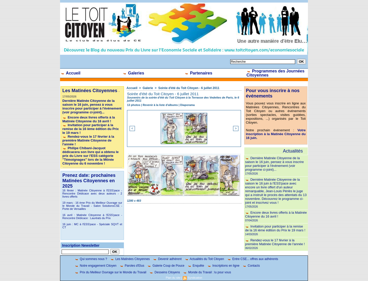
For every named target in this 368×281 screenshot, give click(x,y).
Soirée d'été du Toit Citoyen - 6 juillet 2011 (188, 88)
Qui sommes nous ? (91, 259)
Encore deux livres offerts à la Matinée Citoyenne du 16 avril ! (88, 119)
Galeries (133, 73)
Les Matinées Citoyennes (130, 259)
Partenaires (198, 73)
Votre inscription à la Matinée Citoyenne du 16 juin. (276, 134)
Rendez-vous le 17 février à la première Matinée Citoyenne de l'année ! (88, 140)
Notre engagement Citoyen (96, 265)
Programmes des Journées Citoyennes (276, 73)
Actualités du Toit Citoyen (204, 259)
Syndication (195, 277)
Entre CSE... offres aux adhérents (252, 259)
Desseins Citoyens (164, 272)
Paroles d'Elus (132, 265)
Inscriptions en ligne (223, 265)
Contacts (251, 265)
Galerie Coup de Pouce (165, 265)
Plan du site (173, 277)
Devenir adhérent (167, 259)
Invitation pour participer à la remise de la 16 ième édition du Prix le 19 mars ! (90, 129)
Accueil (70, 73)
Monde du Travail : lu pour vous (207, 272)
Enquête (196, 265)
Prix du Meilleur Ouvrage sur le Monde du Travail (110, 272)
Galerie (148, 88)
